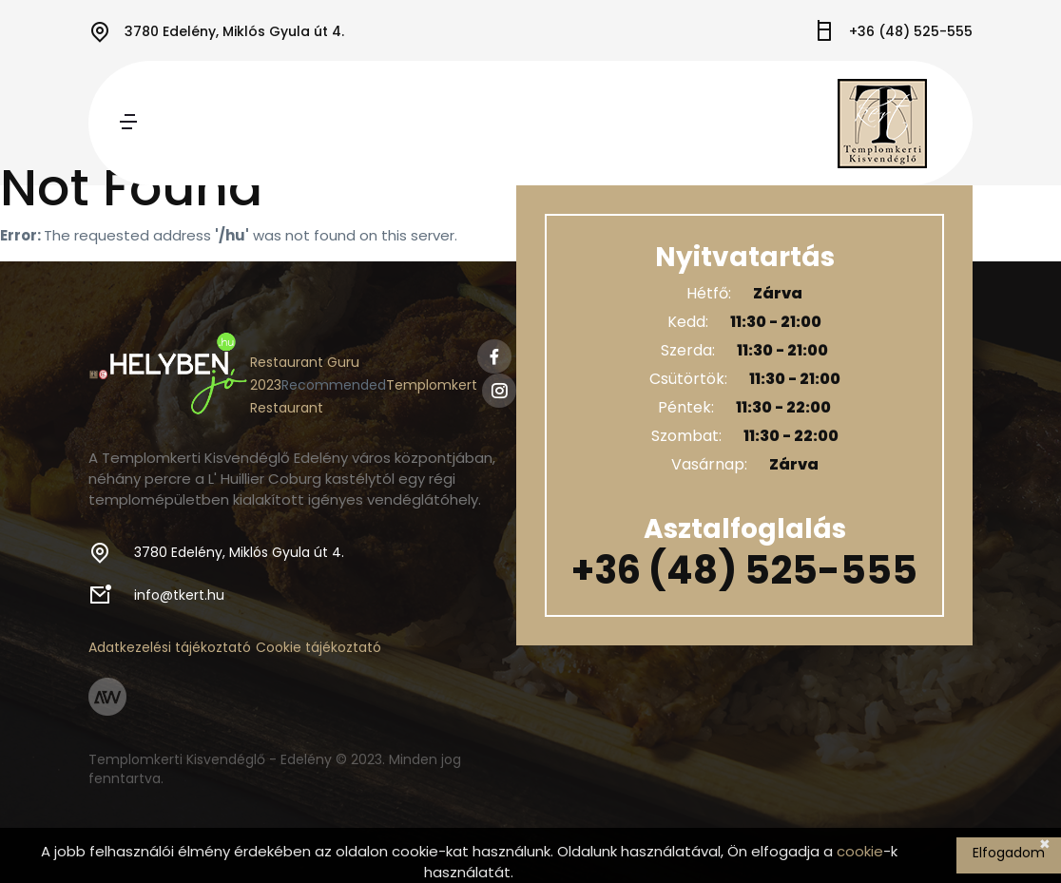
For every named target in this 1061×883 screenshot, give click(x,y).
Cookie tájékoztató (318, 647)
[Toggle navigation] (128, 123)
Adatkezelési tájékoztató (169, 647)
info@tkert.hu (179, 595)
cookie (860, 851)
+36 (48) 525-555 (911, 31)
